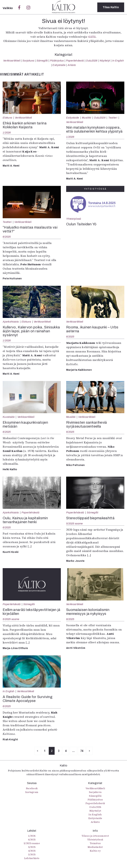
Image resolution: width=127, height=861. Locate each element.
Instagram (31, 792)
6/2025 (7, 236)
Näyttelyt (105, 60)
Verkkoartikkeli (11, 60)
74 (81, 751)
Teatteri (112, 117)
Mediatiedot (95, 847)
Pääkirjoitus (57, 60)
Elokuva (7, 117)
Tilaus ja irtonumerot (95, 836)
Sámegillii (42, 60)
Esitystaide (58, 65)
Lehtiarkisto (31, 858)
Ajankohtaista (11, 321)
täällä (92, 37)
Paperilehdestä (75, 60)
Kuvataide (9, 416)
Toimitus (95, 843)
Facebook (32, 788)
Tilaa (111, 7)
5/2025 (32, 847)
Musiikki (86, 117)
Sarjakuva (28, 60)
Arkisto (72, 65)
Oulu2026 (91, 60)
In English (118, 60)
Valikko (8, 8)
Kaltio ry (95, 850)
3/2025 (32, 854)
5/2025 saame (74, 523)
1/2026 (7, 132)
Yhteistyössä (73, 218)
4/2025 (32, 850)
